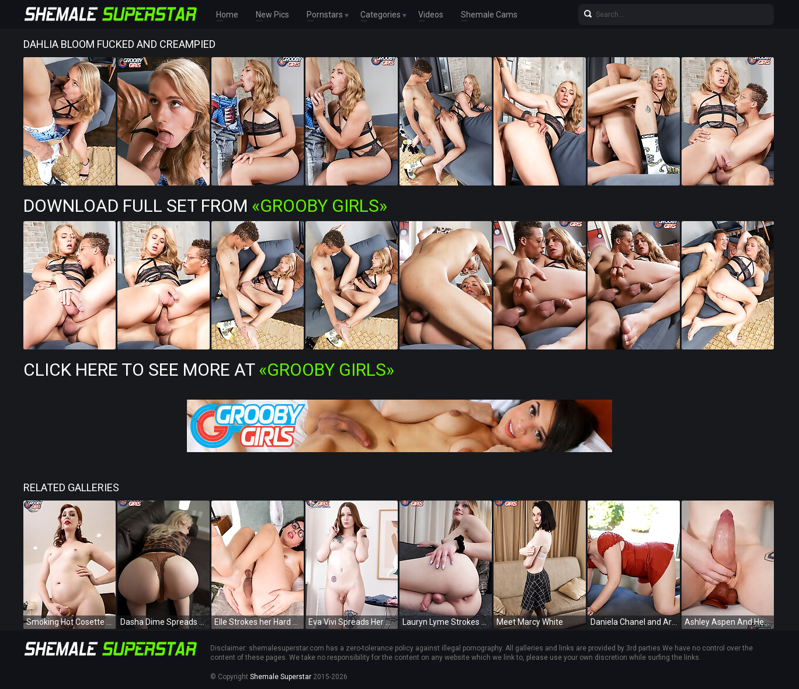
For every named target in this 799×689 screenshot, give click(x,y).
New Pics (272, 14)
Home (227, 14)
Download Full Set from (205, 205)
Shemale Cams (489, 14)
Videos (430, 14)
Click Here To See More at (208, 369)
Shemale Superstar (280, 677)
